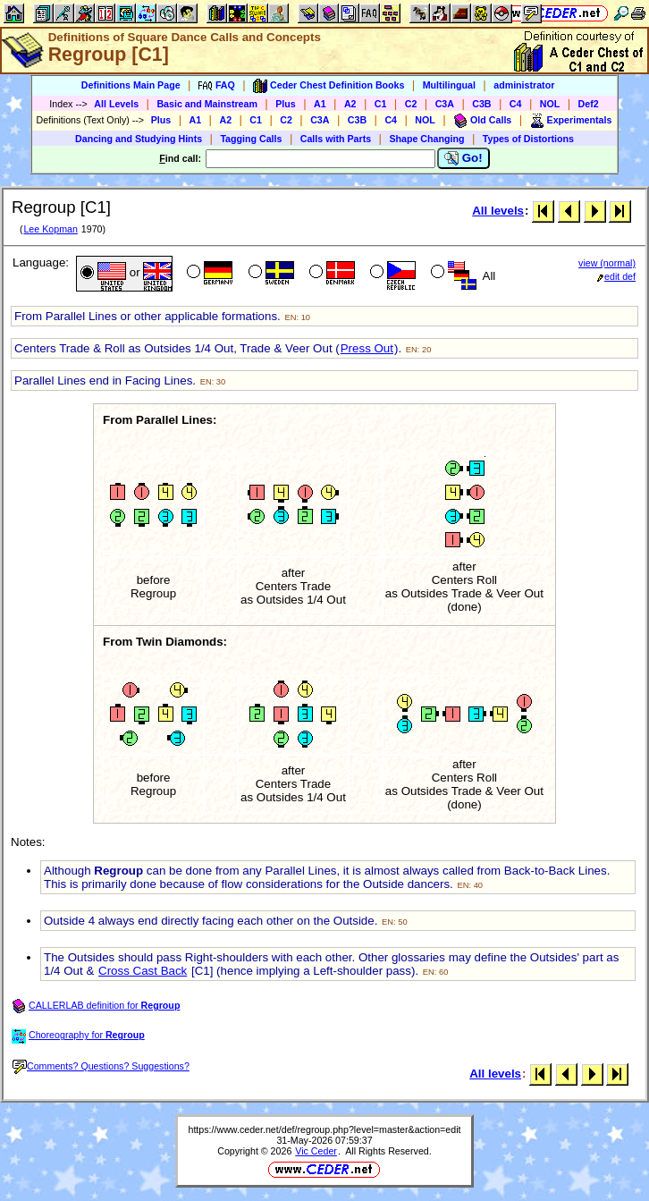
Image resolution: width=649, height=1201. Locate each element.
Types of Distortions (528, 138)
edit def (616, 276)
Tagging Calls (251, 138)
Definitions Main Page (131, 85)
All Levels (116, 103)
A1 (320, 103)
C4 (516, 103)
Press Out (367, 348)
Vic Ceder (316, 1151)
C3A (444, 103)
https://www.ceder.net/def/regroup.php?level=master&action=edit (324, 1129)
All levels (498, 210)
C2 (411, 103)
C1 (381, 103)
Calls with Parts (335, 138)
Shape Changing (426, 138)
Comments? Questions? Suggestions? (101, 1066)
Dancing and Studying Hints (138, 138)
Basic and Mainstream (206, 103)
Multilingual (449, 85)
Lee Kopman (50, 229)
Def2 (588, 103)
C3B (481, 103)
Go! (463, 158)
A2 (350, 103)
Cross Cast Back (142, 970)
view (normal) (607, 263)
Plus (285, 103)
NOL (550, 103)
